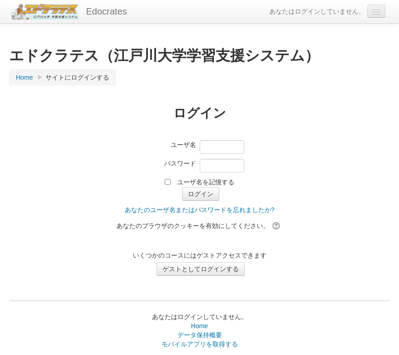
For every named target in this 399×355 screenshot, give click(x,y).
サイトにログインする (77, 77)
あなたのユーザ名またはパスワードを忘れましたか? (200, 209)
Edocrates (106, 11)
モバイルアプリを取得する (200, 344)
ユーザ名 (183, 144)
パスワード (180, 163)
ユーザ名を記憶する (205, 182)
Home (199, 326)
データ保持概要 (199, 335)
